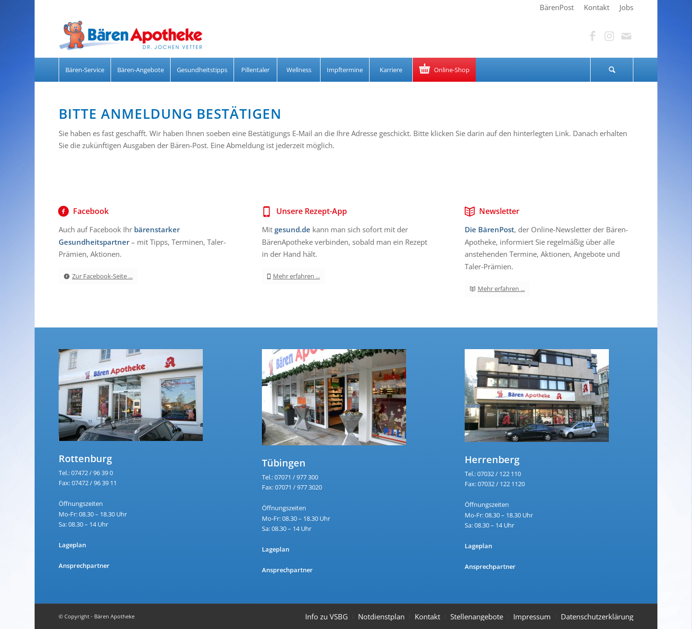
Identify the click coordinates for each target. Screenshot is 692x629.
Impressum (532, 616)
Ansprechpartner (84, 565)
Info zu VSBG (326, 616)
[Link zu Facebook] (592, 36)
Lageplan (72, 545)
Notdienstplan (381, 616)
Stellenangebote (476, 616)
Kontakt (427, 616)
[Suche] (611, 70)
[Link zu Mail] (626, 36)
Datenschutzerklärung (597, 616)
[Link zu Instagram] (609, 36)
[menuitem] (557, 7)
